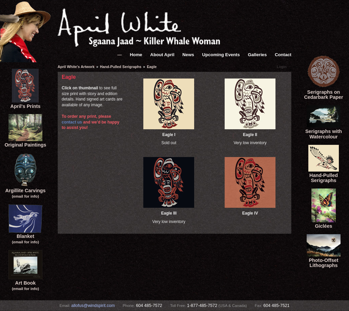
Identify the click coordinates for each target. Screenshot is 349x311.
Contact (283, 54)
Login (282, 67)
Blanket (25, 236)
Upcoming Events (221, 54)
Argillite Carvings (25, 190)
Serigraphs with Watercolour (323, 131)
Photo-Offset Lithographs (324, 260)
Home (136, 54)
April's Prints (25, 103)
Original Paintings (25, 142)
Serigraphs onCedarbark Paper (323, 92)
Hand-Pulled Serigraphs (324, 175)
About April (162, 54)
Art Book (25, 283)
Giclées (324, 223)
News (188, 54)
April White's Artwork (76, 67)
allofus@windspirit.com (93, 305)
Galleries (257, 54)
